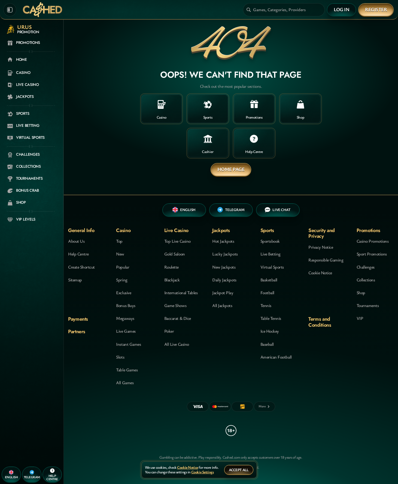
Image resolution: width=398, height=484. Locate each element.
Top (119, 241)
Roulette (171, 267)
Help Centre (78, 254)
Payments (78, 319)
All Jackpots (222, 305)
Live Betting (270, 254)
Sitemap (75, 280)
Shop (361, 293)
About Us (76, 241)
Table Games (127, 370)
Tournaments (368, 305)
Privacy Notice (320, 247)
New (120, 254)
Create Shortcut (81, 267)
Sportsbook (270, 241)
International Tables (181, 293)
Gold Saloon (174, 254)
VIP (360, 318)
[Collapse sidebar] (9, 9)
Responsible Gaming (325, 260)
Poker (169, 331)
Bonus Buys (125, 305)
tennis (265, 305)
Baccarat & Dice (177, 318)
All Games (124, 383)
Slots (120, 357)
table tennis (270, 318)
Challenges (366, 267)
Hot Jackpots (223, 241)
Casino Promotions (373, 241)
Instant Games (128, 344)
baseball (267, 344)
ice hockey (269, 331)
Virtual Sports (272, 267)
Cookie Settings (202, 472)
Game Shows (175, 305)
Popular (122, 267)
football (267, 293)
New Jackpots (223, 267)
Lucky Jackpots (225, 254)
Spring (121, 280)
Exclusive (123, 293)
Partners (76, 332)
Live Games (125, 331)
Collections (366, 280)
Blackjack (172, 280)
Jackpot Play (222, 293)
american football (276, 357)
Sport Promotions (372, 254)
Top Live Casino (177, 241)
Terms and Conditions (319, 322)
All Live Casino (176, 344)
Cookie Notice (320, 273)
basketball (268, 280)
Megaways (125, 318)
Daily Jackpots (224, 280)
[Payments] (264, 406)
